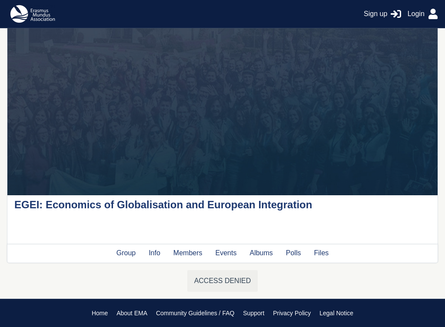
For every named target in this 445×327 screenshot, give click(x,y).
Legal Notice (336, 313)
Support (253, 313)
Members (188, 253)
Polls (293, 253)
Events (226, 253)
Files (321, 253)
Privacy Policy (292, 313)
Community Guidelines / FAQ (195, 313)
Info (154, 253)
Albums (260, 253)
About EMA (131, 313)
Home (100, 313)
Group (126, 253)
